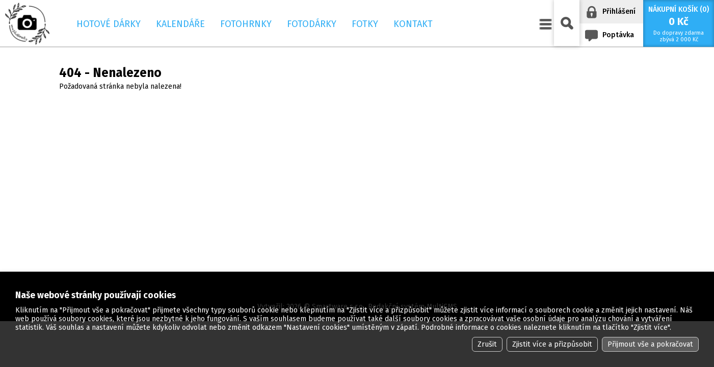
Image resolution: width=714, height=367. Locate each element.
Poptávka (618, 35)
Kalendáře (180, 24)
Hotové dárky (108, 24)
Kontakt (413, 24)
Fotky (365, 24)
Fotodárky (311, 24)
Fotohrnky (246, 24)
